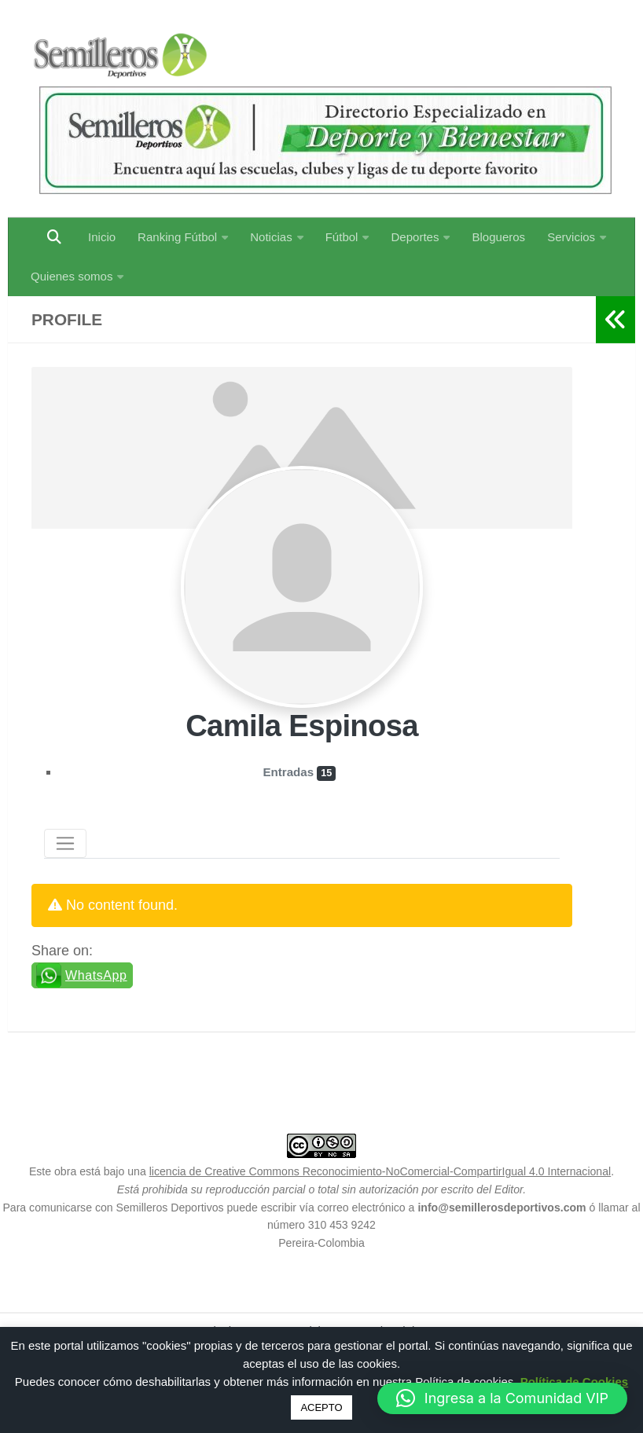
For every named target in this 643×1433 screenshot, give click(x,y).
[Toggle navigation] (65, 844)
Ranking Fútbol (177, 237)
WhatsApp (96, 975)
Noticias (271, 237)
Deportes (415, 237)
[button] (502, 1398)
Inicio (102, 237)
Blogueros (498, 237)
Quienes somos (71, 276)
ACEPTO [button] (321, 1407)
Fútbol (341, 237)
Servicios (571, 237)
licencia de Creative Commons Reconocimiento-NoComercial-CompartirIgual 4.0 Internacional (380, 1171)
